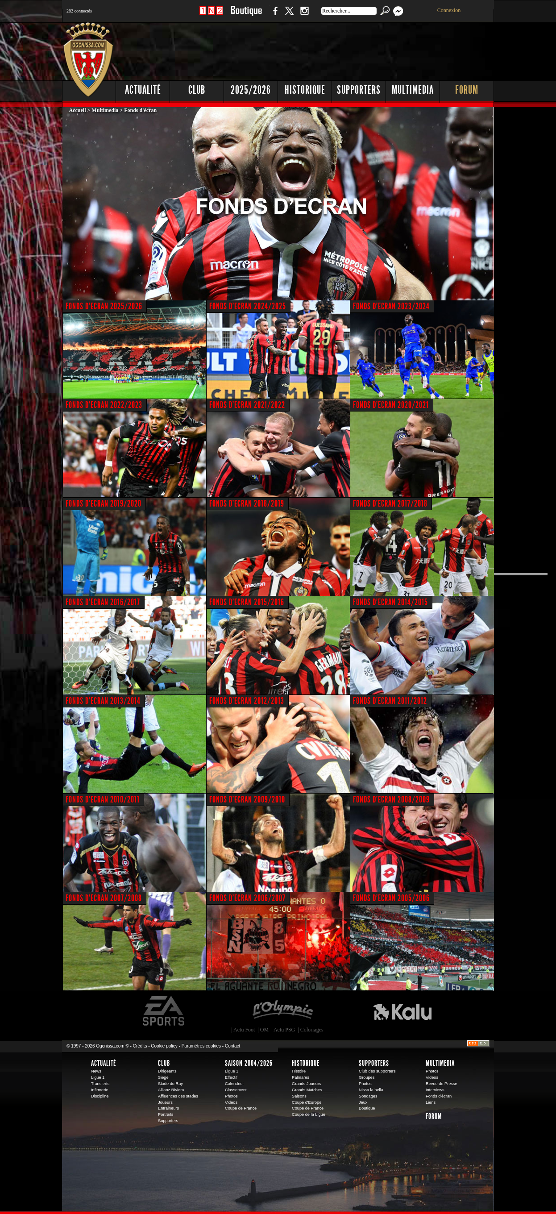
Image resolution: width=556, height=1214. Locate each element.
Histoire (299, 1071)
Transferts (100, 1083)
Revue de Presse (441, 1083)
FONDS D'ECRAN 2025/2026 (104, 306)
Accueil (77, 110)
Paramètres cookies (201, 1046)
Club (196, 89)
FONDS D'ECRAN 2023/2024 (391, 306)
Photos (231, 1096)
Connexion (449, 10)
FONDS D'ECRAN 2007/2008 (104, 898)
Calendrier (234, 1083)
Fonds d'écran (439, 1096)
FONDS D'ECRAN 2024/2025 (247, 306)
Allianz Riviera (171, 1090)
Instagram (304, 15)
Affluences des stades (178, 1096)
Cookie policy (164, 1046)
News (96, 1071)
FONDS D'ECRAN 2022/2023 (104, 404)
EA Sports (164, 1011)
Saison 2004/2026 (249, 1063)
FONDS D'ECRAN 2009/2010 (247, 799)
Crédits (140, 1046)
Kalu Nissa (402, 1011)
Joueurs (165, 1102)
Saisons (299, 1096)
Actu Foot (244, 1030)
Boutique (246, 15)
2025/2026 (251, 89)
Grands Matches (307, 1090)
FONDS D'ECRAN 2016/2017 (103, 602)
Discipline (99, 1096)
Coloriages (312, 1030)
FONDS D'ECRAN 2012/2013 (246, 700)
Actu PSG (284, 1030)
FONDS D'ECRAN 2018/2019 (246, 503)
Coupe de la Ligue (308, 1114)
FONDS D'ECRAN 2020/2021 (391, 404)
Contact (232, 1046)
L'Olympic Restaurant (282, 1011)
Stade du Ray (170, 1083)
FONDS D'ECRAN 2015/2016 (246, 602)
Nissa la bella (371, 1090)
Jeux (363, 1102)
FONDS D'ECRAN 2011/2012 (390, 700)
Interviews (435, 1090)
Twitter (289, 15)
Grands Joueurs (306, 1083)
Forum (466, 89)
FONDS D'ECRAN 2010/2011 (103, 799)
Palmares (300, 1077)
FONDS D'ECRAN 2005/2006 (391, 898)
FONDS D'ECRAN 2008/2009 (391, 799)
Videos (231, 1102)
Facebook (274, 15)
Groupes (366, 1077)
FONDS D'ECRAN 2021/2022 (247, 404)
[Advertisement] (332, 49)
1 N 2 (211, 15)
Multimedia (413, 89)
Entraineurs (168, 1108)
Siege (163, 1077)
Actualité (143, 89)
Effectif (231, 1077)
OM (264, 1030)
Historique (305, 89)
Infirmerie (99, 1090)
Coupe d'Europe (306, 1102)
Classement (236, 1090)
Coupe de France (241, 1108)
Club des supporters (377, 1071)
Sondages (368, 1096)
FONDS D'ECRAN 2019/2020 (103, 503)
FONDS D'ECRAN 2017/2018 (390, 503)
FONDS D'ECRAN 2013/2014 (103, 700)
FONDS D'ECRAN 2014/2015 (390, 602)
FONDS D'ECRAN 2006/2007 (247, 898)
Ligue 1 (97, 1077)
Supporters (359, 89)
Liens (431, 1102)
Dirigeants (167, 1071)
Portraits (165, 1114)
